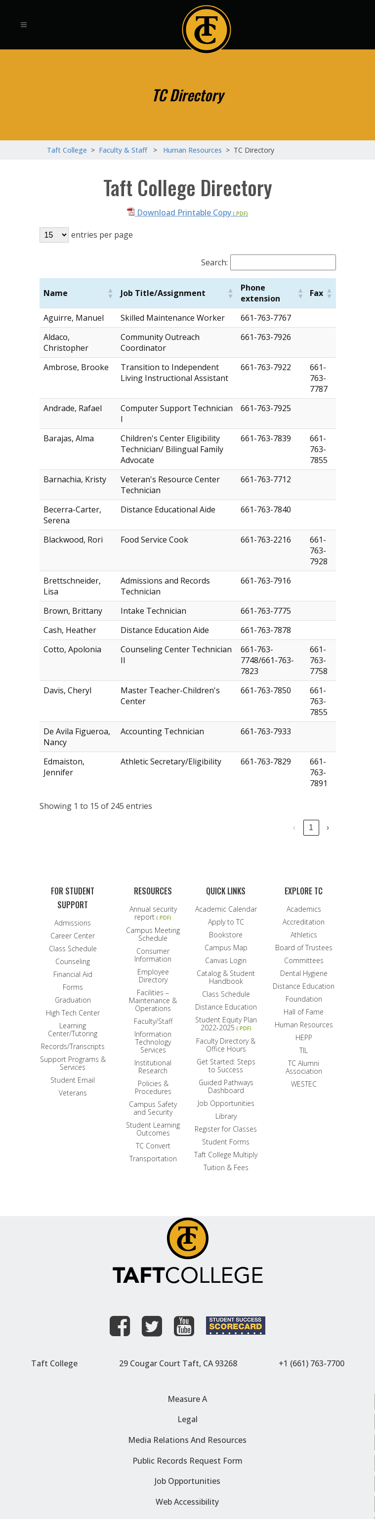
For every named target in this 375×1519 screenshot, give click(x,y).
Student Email (72, 1080)
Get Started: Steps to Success (226, 1066)
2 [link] (222, 827)
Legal (187, 1419)
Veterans (73, 1093)
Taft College (54, 1363)
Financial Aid (72, 974)
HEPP (303, 1038)
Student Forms (226, 1142)
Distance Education (226, 1007)
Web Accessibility (187, 1501)
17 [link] (311, 827)
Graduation (73, 1000)
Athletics (304, 935)
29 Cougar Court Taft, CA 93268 (178, 1363)
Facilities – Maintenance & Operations (153, 1001)
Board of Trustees (304, 948)
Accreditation (304, 922)
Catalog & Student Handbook (226, 977)
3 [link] (239, 827)
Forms (73, 987)
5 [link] (273, 827)
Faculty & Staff (123, 150)
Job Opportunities (226, 1103)
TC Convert (153, 1146)
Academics (304, 909)
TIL (303, 1051)
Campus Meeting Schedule (153, 934)
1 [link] (206, 827)
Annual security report (153, 913)
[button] (110, 293)
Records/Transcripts (73, 1047)
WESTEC (304, 1084)
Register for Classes (226, 1129)
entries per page (102, 234)
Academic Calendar (226, 909)
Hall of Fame (304, 1012)
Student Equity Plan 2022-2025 (226, 1024)
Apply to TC (226, 922)
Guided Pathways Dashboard (226, 1087)
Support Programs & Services (73, 1063)
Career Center (72, 936)
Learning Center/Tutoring (72, 1030)
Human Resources (304, 1025)
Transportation (153, 1159)
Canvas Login (226, 961)
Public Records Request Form (187, 1460)
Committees (304, 961)
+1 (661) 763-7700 (311, 1363)
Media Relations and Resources (187, 1440)
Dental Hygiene (304, 973)
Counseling (72, 962)
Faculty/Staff (153, 1021)
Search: (214, 262)
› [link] (328, 827)
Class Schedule (73, 949)
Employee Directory (153, 976)
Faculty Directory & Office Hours (225, 1045)
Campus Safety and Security (153, 1108)
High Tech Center (73, 1013)
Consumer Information (152, 955)
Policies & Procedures (153, 1088)
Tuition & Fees (226, 1168)
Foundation (304, 999)
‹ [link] (189, 827)
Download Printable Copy (179, 212)
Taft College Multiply (225, 1155)
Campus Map (226, 948)
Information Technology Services (152, 1042)
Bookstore (226, 935)
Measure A (187, 1398)
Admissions (72, 923)
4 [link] (256, 827)
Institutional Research (152, 1067)
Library (226, 1116)
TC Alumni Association (304, 1067)
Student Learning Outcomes (153, 1129)
